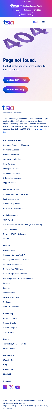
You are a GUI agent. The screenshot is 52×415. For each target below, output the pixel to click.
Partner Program (10, 328)
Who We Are (8, 355)
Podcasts (7, 302)
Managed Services (11, 169)
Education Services (11, 154)
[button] (43, 22)
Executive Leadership (12, 159)
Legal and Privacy (9, 406)
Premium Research (11, 307)
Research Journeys (11, 297)
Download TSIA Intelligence (14, 234)
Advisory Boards (10, 318)
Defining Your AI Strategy (13, 269)
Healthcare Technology (12, 208)
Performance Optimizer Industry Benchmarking (22, 225)
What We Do (8, 360)
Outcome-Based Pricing (13, 264)
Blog (5, 365)
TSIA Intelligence (10, 229)
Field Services (9, 164)
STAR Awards (9, 332)
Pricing (6, 239)
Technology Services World (14, 344)
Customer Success (11, 150)
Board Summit (9, 349)
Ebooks (6, 288)
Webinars (7, 283)
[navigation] (8, 22)
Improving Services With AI (14, 255)
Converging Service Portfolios (15, 274)
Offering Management (12, 178)
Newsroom (8, 369)
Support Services (10, 183)
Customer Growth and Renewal (16, 145)
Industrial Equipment (12, 204)
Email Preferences (27, 406)
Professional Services (12, 173)
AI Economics (9, 250)
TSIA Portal (8, 220)
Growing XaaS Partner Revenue (16, 260)
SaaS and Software (11, 199)
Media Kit (7, 374)
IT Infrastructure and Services (15, 194)
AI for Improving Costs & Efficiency (18, 278)
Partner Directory (10, 323)
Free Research (9, 293)
